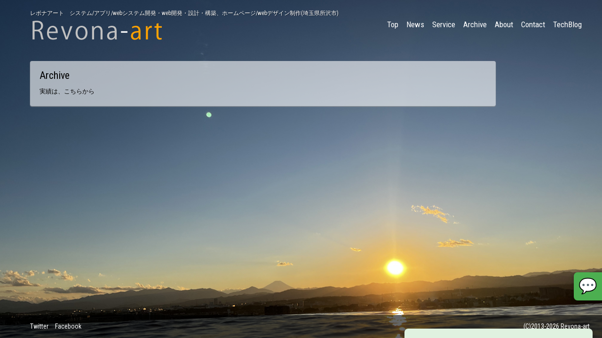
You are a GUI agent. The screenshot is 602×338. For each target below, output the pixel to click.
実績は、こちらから (67, 91)
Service (443, 24)
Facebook (68, 326)
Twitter (39, 326)
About (504, 24)
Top (392, 24)
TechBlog (567, 24)
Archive (475, 24)
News (415, 24)
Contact (533, 24)
